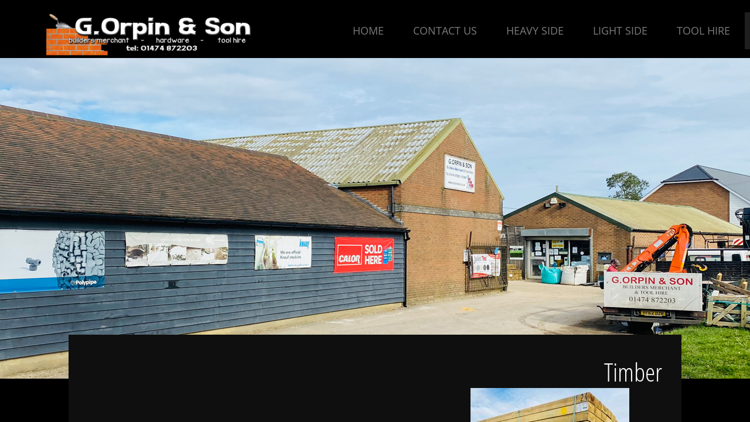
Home (368, 30)
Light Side (620, 30)
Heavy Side (535, 30)
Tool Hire (703, 30)
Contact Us (445, 30)
